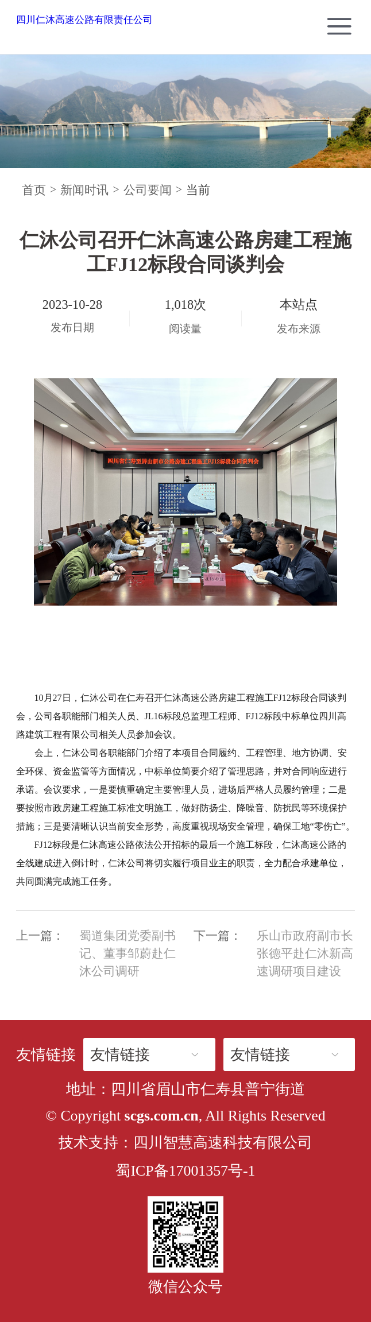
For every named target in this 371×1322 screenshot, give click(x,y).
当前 (198, 190)
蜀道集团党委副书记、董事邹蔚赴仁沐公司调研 (127, 953)
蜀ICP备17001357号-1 (185, 1170)
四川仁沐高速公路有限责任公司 (84, 19)
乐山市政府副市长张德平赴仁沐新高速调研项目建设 (305, 953)
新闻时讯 (84, 190)
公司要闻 (147, 190)
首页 (34, 190)
